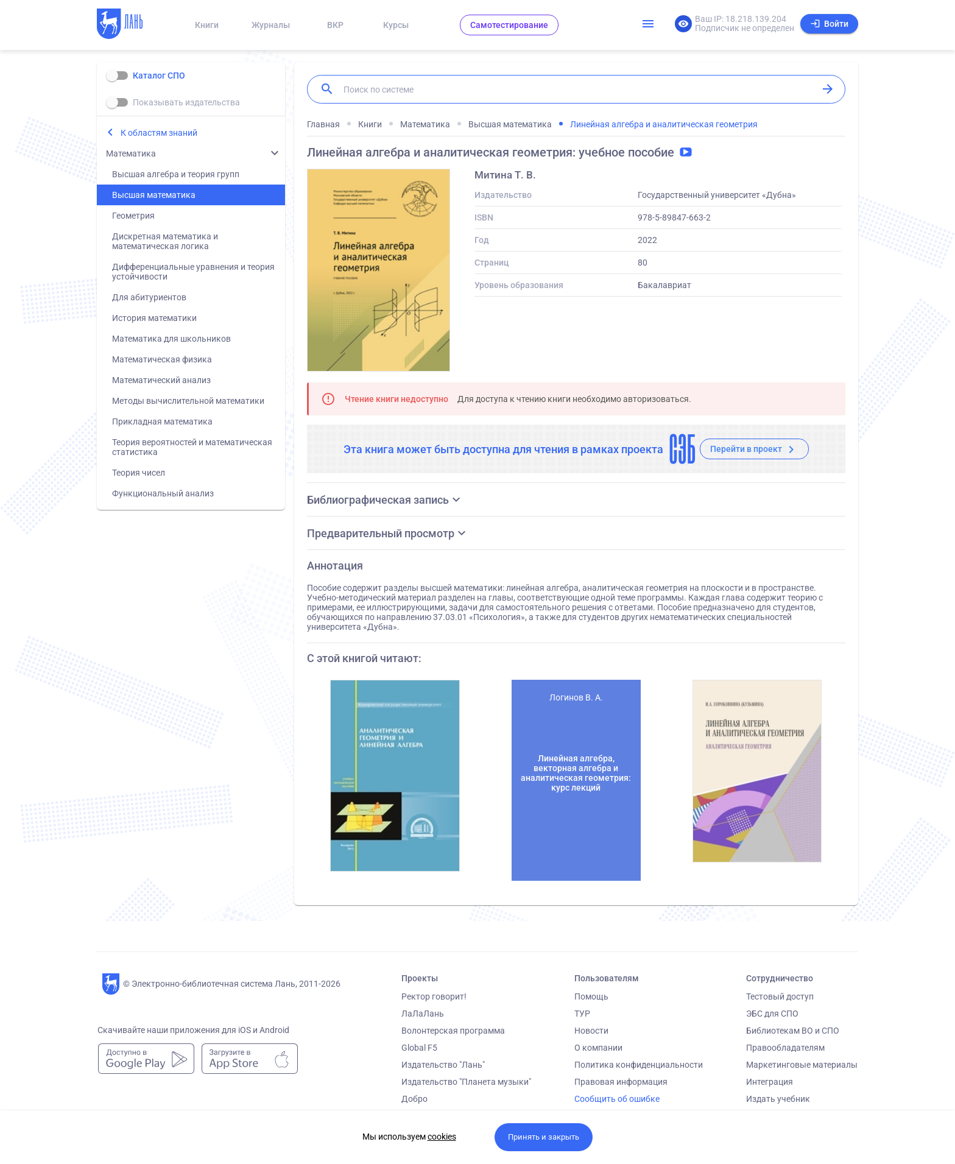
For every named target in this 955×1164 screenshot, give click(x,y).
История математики (154, 318)
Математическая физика (162, 359)
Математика (131, 153)
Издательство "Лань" (443, 1065)
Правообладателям (785, 1048)
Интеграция (769, 1082)
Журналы (271, 25)
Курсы (396, 25)
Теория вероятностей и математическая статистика (192, 447)
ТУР (582, 1013)
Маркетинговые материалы (802, 1065)
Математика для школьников (171, 339)
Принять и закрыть (543, 1136)
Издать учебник (778, 1099)
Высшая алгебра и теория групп (175, 174)
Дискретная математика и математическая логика (165, 241)
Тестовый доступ (780, 996)
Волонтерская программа (453, 1030)
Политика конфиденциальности (638, 1065)
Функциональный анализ (163, 493)
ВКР (335, 25)
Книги (207, 25)
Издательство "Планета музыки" (466, 1082)
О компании (598, 1048)
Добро (414, 1099)
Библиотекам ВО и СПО (792, 1030)
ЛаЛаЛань (422, 1013)
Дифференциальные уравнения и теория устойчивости (193, 271)
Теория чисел (138, 473)
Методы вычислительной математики (188, 401)
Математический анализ (161, 380)
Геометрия (133, 215)
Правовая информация (621, 1082)
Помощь (591, 996)
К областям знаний (159, 133)
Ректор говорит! (434, 996)
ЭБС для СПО (772, 1013)
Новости (591, 1030)
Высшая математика (154, 195)
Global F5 (419, 1048)
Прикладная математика (162, 421)
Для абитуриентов (149, 297)
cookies (442, 1136)
